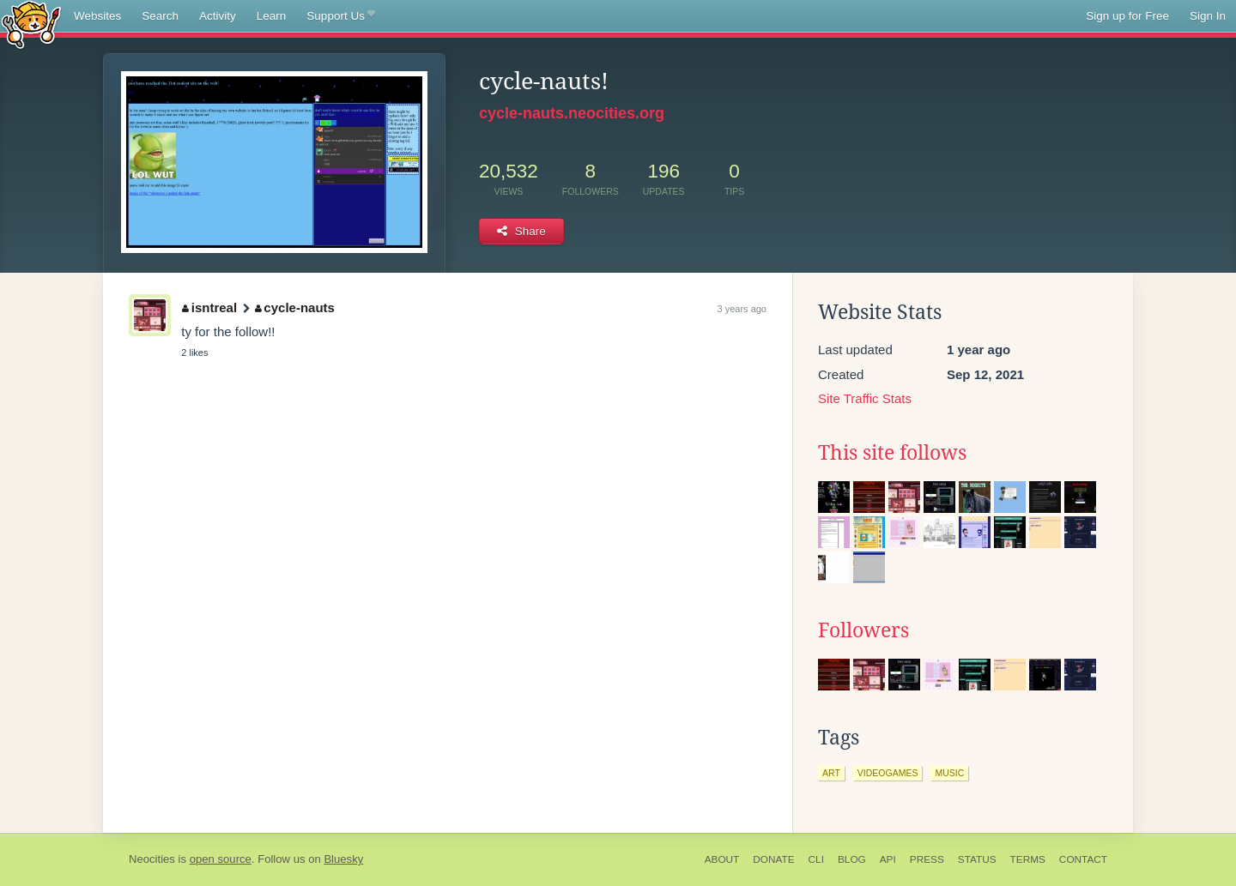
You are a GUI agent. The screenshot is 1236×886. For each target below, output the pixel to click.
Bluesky (343, 859)
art (831, 773)
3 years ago (742, 309)
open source (220, 859)
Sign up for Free (1127, 15)
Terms (1027, 859)
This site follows (892, 453)
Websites (97, 15)
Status (977, 859)
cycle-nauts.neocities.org (571, 113)
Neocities (152, 859)
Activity (217, 15)
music (949, 773)
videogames (887, 773)
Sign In (1208, 15)
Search (160, 15)
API (888, 859)
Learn (272, 15)
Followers (863, 630)
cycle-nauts (295, 307)
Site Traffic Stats (865, 398)
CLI (816, 859)
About (722, 859)
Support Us (340, 16)
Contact (1083, 859)
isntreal (209, 307)
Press (927, 859)
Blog (852, 859)
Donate (773, 859)
